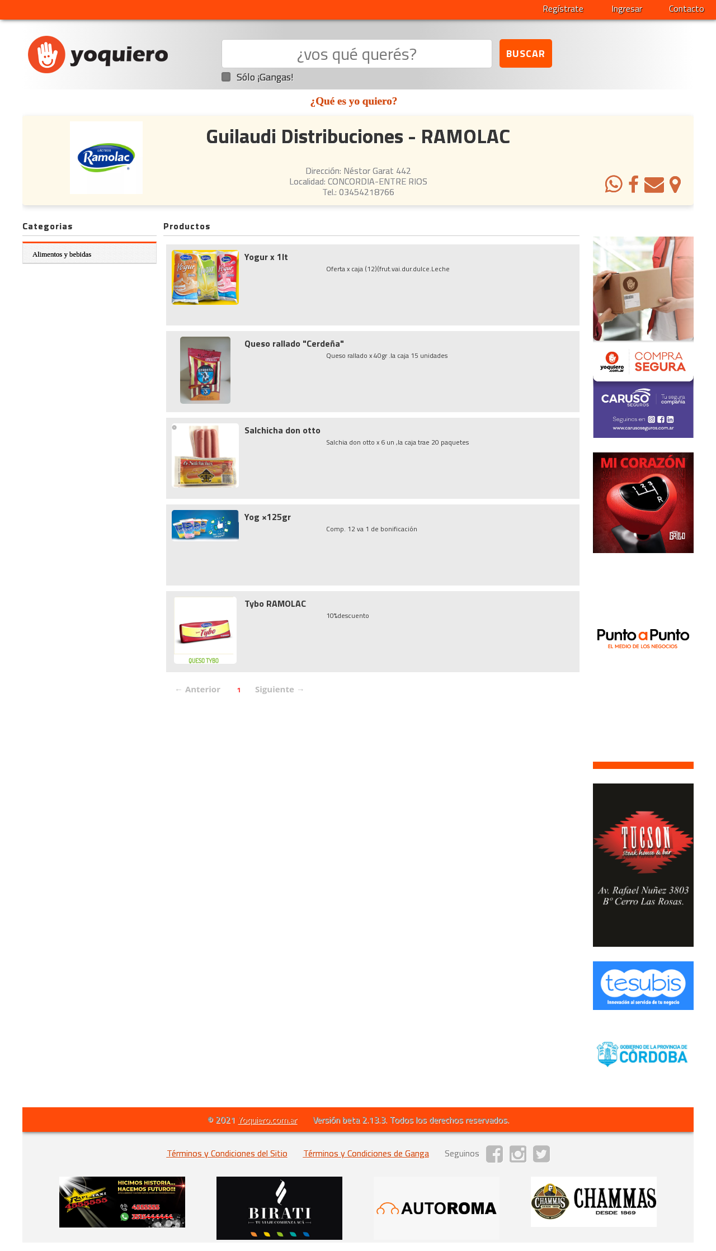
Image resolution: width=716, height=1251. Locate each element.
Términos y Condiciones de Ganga (366, 1153)
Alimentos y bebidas (61, 254)
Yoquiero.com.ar (267, 1119)
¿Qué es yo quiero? (354, 101)
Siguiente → (280, 689)
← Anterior (197, 689)
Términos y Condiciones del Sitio (227, 1153)
